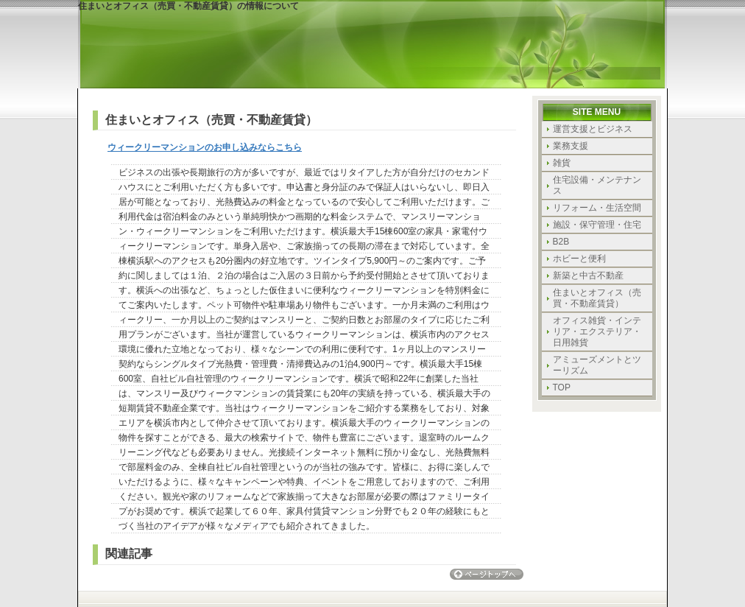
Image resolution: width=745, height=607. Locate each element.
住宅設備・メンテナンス (597, 185)
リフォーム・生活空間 (597, 208)
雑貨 (562, 163)
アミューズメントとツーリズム (597, 365)
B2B (561, 241)
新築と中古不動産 (588, 275)
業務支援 (570, 146)
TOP (562, 387)
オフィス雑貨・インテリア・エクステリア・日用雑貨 (597, 331)
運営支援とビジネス (592, 129)
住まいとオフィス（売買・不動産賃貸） (597, 298)
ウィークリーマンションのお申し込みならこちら (204, 147)
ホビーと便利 (579, 258)
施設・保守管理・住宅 (597, 225)
